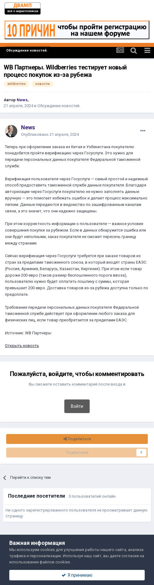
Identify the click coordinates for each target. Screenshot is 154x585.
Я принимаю (77, 575)
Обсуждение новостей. (58, 105)
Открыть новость (22, 345)
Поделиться (77, 439)
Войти (77, 406)
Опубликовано (50, 134)
